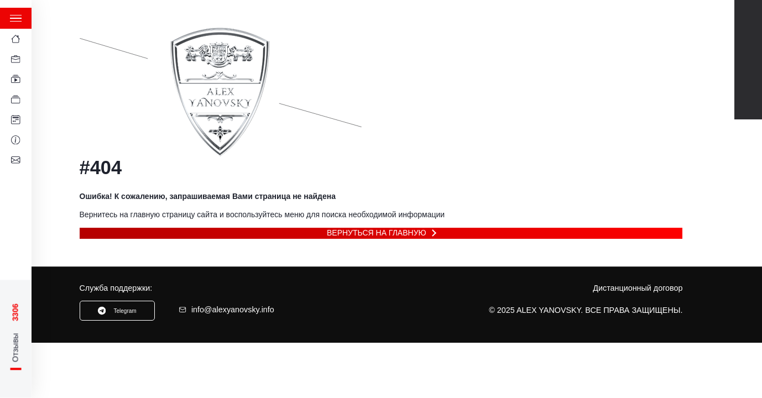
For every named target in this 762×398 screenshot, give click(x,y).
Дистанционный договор (637, 288)
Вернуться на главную (376, 232)
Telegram (748, 47)
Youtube (748, 24)
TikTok (748, 71)
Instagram (748, 96)
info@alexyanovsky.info (226, 310)
